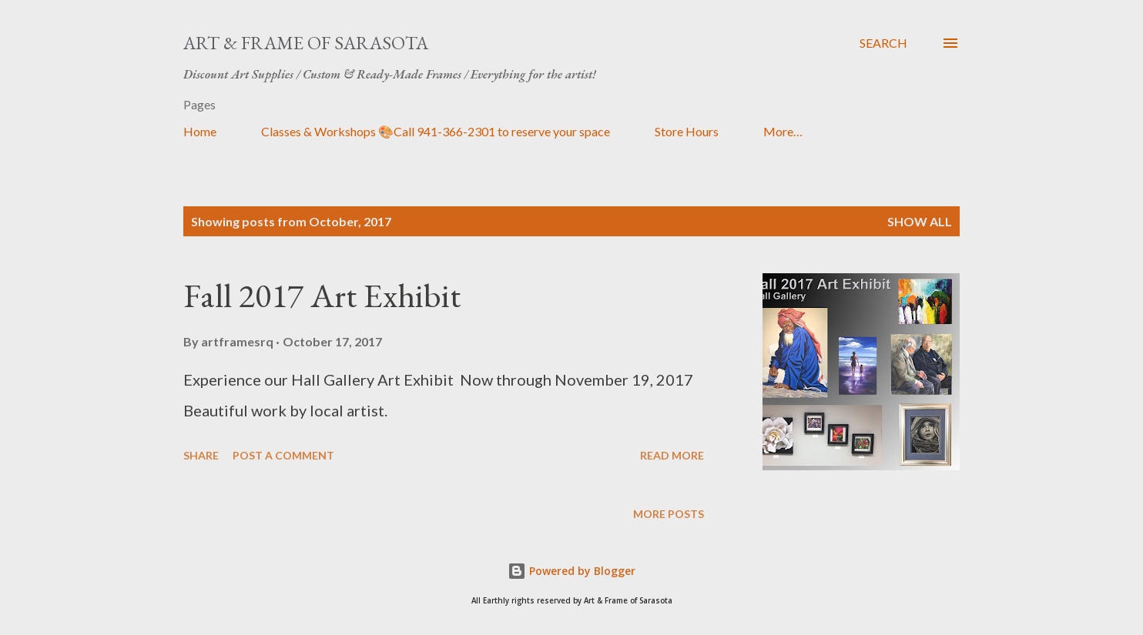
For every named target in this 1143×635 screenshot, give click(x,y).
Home (199, 131)
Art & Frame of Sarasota (305, 43)
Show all (919, 221)
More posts (668, 513)
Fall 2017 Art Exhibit (322, 295)
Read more (672, 455)
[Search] (883, 43)
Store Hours (687, 131)
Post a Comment (283, 455)
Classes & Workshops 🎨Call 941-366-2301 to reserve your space (435, 131)
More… (783, 131)
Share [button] (201, 455)
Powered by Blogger (571, 570)
